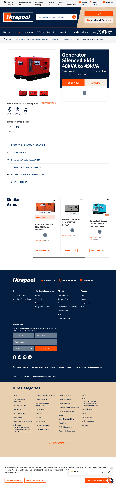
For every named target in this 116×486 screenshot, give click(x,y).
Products (11, 39)
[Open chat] (110, 480)
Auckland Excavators (22, 427)
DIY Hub (40, 32)
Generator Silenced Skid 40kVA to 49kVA (89, 39)
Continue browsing (13, 480)
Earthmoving (17, 425)
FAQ (59, 314)
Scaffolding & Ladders (66, 419)
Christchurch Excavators (23, 432)
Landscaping (40, 409)
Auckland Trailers (90, 401)
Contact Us (83, 3)
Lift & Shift (39, 413)
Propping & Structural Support (69, 407)
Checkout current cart (35, 480)
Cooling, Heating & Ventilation (23, 421)
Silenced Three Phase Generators (61, 39)
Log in (98, 13)
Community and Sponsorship (67, 307)
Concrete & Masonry (19, 413)
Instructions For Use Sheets (22, 299)
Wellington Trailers (90, 403)
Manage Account (86, 303)
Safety (61, 415)
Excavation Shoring (57, 367)
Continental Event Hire (39, 367)
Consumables (17, 417)
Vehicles (85, 425)
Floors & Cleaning (42, 399)
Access (15, 395)
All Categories (58, 443)
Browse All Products (19, 295)
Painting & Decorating (43, 425)
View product (42, 250)
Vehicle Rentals (23, 367)
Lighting (38, 417)
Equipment (20, 39)
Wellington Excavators (22, 430)
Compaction (17, 409)
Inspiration (28, 32)
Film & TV (69, 367)
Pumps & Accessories (66, 411)
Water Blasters (87, 409)
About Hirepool (63, 295)
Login (82, 295)
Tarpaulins (62, 423)
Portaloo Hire (81, 367)
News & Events (63, 311)
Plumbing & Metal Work (43, 429)
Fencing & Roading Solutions (45, 395)
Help (82, 307)
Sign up (83, 299)
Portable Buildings (65, 395)
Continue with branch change (98, 480)
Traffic (84, 395)
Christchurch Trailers (91, 406)
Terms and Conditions (21, 377)
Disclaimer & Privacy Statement (44, 377)
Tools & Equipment (65, 427)
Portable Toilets (64, 403)
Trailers (84, 399)
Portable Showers (65, 399)
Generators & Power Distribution (37, 39)
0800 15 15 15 (94, 3)
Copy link (95, 71)
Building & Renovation (20, 405)
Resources (39, 303)
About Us (63, 32)
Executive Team (63, 299)
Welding (84, 413)
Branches (108, 2)
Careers (60, 303)
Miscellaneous (40, 421)
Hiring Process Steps (42, 307)
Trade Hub (51, 32)
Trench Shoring (87, 417)
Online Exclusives (81, 32)
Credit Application (64, 318)
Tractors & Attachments (67, 431)
